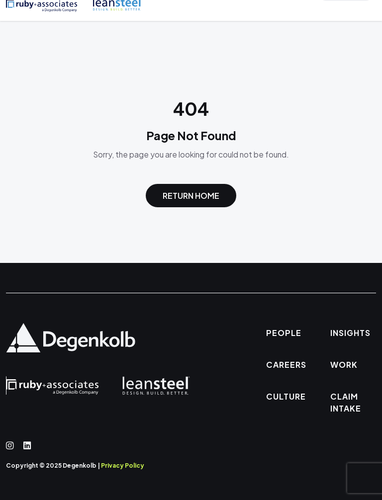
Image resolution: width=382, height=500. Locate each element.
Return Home (191, 195)
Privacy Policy (122, 465)
